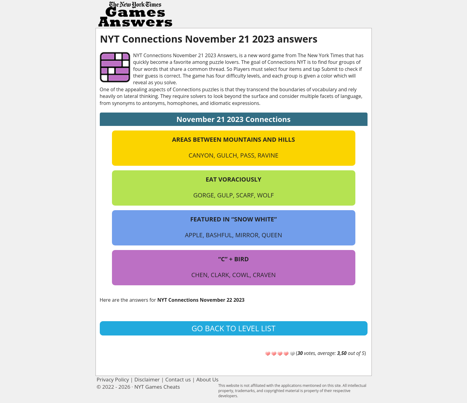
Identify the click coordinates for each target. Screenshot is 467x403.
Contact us (178, 379)
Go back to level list (233, 328)
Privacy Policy (113, 379)
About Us (207, 379)
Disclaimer (147, 379)
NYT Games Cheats (157, 386)
